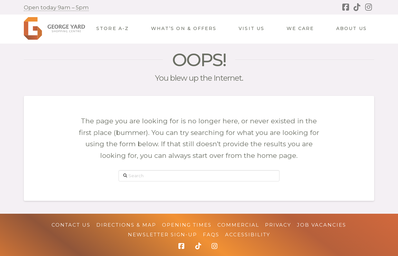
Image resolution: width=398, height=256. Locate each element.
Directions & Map (126, 225)
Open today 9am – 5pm (56, 7)
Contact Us (71, 225)
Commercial (238, 225)
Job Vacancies (321, 225)
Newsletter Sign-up (162, 234)
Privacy (278, 225)
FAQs (211, 234)
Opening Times (187, 225)
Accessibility (247, 234)
